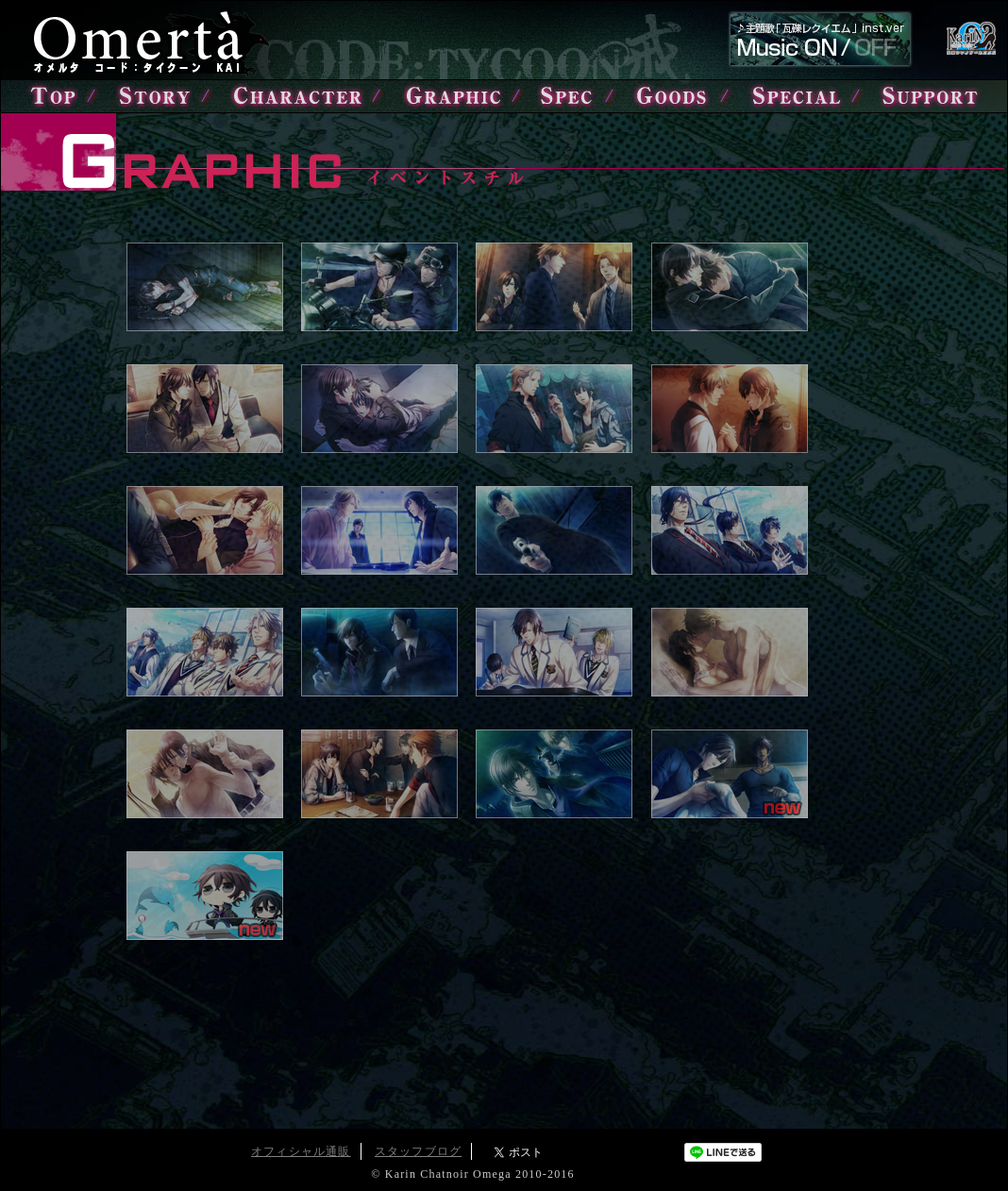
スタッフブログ (418, 1151)
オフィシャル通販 (301, 1151)
